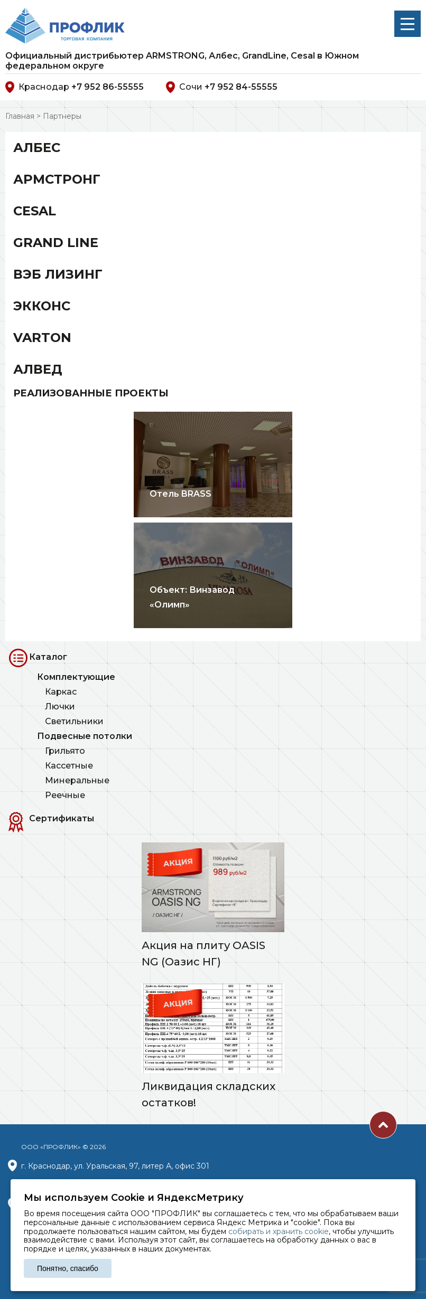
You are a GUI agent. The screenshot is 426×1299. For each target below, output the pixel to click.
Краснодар (74, 87)
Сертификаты (61, 818)
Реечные (65, 795)
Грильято (65, 751)
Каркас (61, 692)
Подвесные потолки (84, 736)
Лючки (60, 706)
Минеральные (77, 780)
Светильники (74, 721)
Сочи (221, 87)
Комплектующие (76, 677)
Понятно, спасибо (67, 1268)
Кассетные (69, 766)
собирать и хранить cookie (278, 1231)
